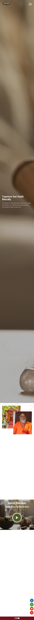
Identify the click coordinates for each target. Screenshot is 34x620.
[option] (17, 201)
